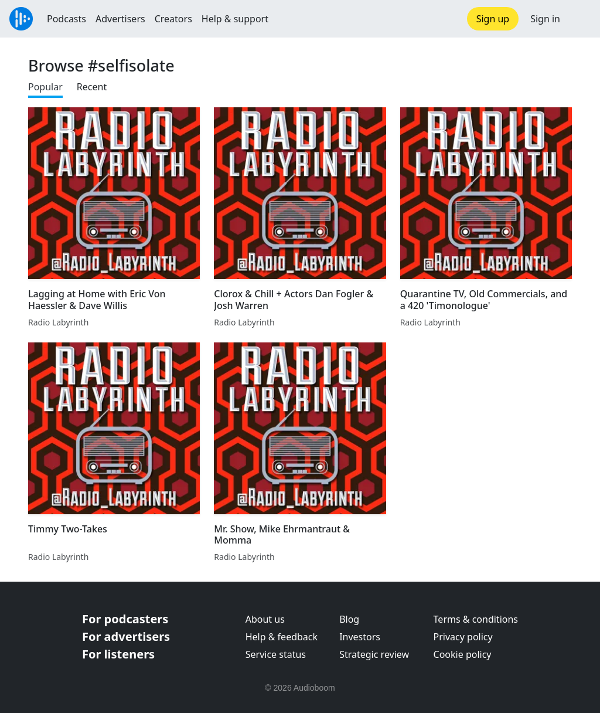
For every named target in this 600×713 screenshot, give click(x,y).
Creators (173, 18)
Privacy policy (463, 636)
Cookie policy (463, 654)
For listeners (118, 654)
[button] (580, 18)
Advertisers (120, 18)
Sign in (545, 18)
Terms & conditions (476, 619)
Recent (92, 86)
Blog (349, 619)
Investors (359, 636)
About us (265, 619)
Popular (45, 86)
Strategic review (374, 654)
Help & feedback (282, 636)
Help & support (235, 18)
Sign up (493, 18)
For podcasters (125, 619)
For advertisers (126, 636)
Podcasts (66, 18)
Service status (276, 654)
